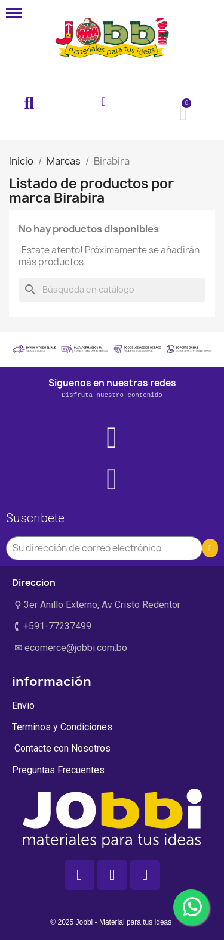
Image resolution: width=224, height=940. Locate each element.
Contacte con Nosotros (61, 748)
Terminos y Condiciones (62, 727)
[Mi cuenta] (104, 101)
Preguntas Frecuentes (58, 769)
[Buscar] (112, 290)
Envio (23, 705)
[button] (29, 104)
